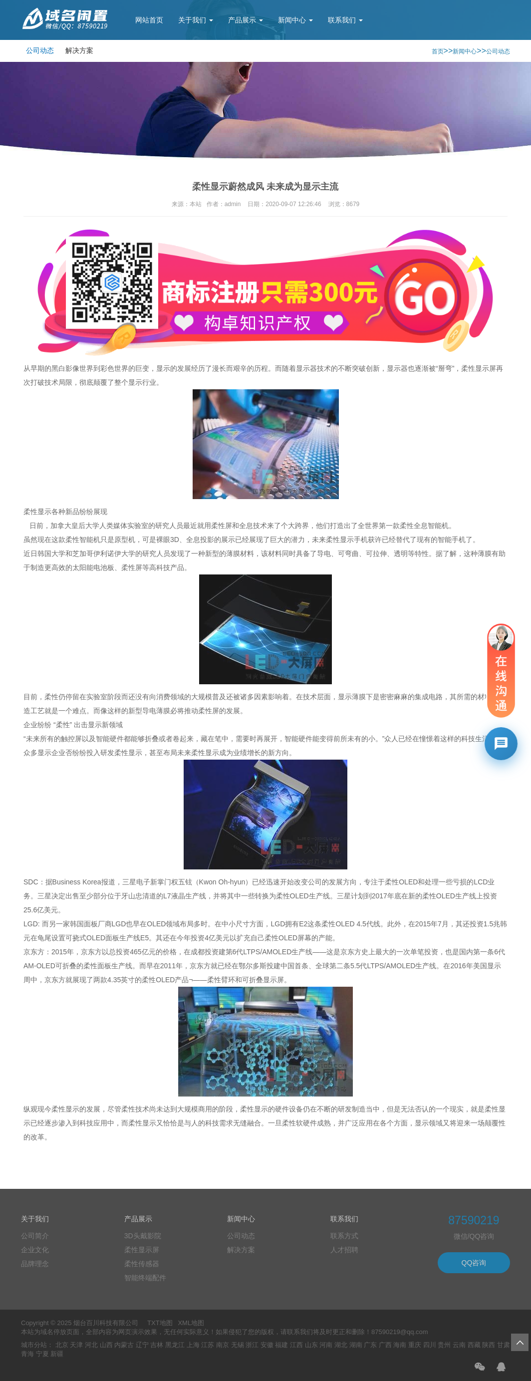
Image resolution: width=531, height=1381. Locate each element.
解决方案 (79, 50)
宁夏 (42, 1354)
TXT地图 (160, 1323)
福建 (281, 1345)
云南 (459, 1345)
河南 (325, 1345)
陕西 (488, 1345)
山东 (311, 1345)
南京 (222, 1345)
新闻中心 (295, 20)
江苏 (207, 1345)
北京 (61, 1345)
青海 (27, 1354)
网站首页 (149, 20)
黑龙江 (175, 1345)
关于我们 (195, 20)
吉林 (156, 1345)
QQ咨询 (474, 1263)
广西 (385, 1345)
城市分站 (34, 1345)
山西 (106, 1345)
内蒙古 (124, 1345)
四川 (429, 1345)
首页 (438, 51)
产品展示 (245, 20)
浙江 (252, 1345)
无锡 (237, 1345)
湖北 (340, 1345)
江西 (296, 1345)
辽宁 (142, 1345)
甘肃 (503, 1345)
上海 (193, 1345)
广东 (370, 1345)
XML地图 (191, 1323)
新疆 (56, 1354)
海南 (399, 1345)
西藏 (474, 1345)
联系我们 (345, 20)
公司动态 (40, 50)
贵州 (444, 1345)
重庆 (414, 1345)
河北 (91, 1345)
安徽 (267, 1345)
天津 (76, 1345)
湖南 (355, 1345)
